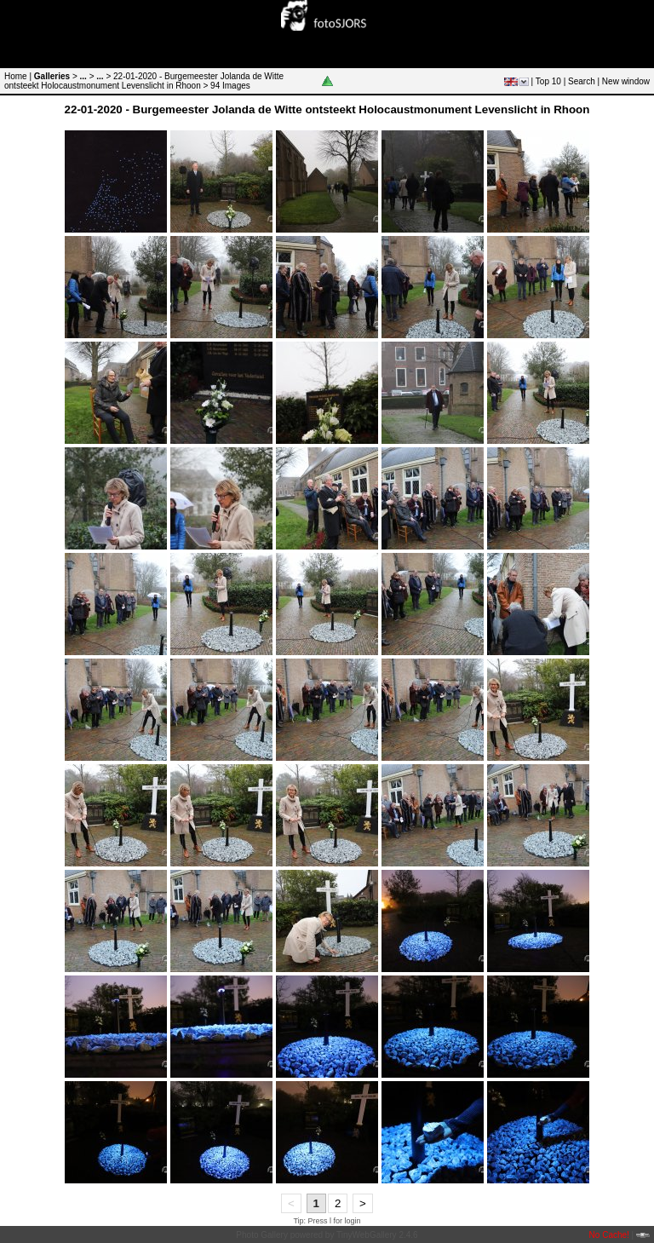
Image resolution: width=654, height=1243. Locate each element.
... (83, 76)
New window (626, 81)
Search (581, 81)
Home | (18, 76)
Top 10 (548, 81)
